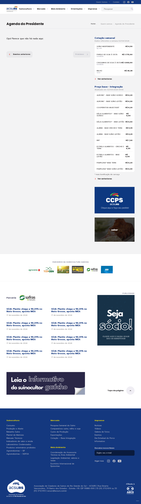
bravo (137, 500)
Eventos (98, 435)
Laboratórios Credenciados (18, 444)
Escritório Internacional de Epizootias (62, 465)
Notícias (98, 425)
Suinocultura (32, 9)
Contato (116, 2)
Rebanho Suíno (13, 432)
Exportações (56, 435)
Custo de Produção (59, 432)
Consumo (10, 425)
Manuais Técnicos (14, 438)
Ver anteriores (103, 79)
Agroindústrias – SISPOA (17, 454)
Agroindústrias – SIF (15, 451)
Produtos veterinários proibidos (21, 447)
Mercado (48, 9)
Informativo (100, 441)
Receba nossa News (104, 448)
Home (95, 24)
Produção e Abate (14, 429)
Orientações (83, 9)
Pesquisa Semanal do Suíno (63, 425)
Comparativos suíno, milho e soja (65, 429)
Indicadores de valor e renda (19, 441)
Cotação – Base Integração (63, 438)
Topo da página (121, 390)
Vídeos (98, 429)
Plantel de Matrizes (15, 435)
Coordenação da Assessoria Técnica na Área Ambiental (63, 453)
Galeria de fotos (102, 432)
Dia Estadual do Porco (105, 438)
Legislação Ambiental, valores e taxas (65, 459)
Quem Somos (103, 2)
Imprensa (99, 9)
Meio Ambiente (65, 9)
